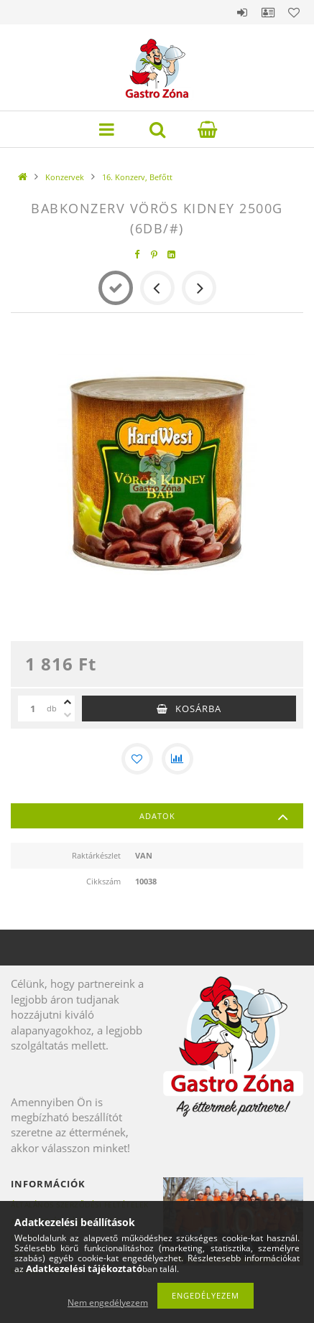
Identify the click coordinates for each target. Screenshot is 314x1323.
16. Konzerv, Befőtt (137, 177)
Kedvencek (294, 12)
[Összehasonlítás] (177, 759)
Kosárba (198, 708)
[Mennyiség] (32, 708)
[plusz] (67, 702)
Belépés (242, 12)
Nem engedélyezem (108, 1302)
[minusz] (67, 715)
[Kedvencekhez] (137, 759)
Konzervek (64, 177)
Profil (268, 12)
